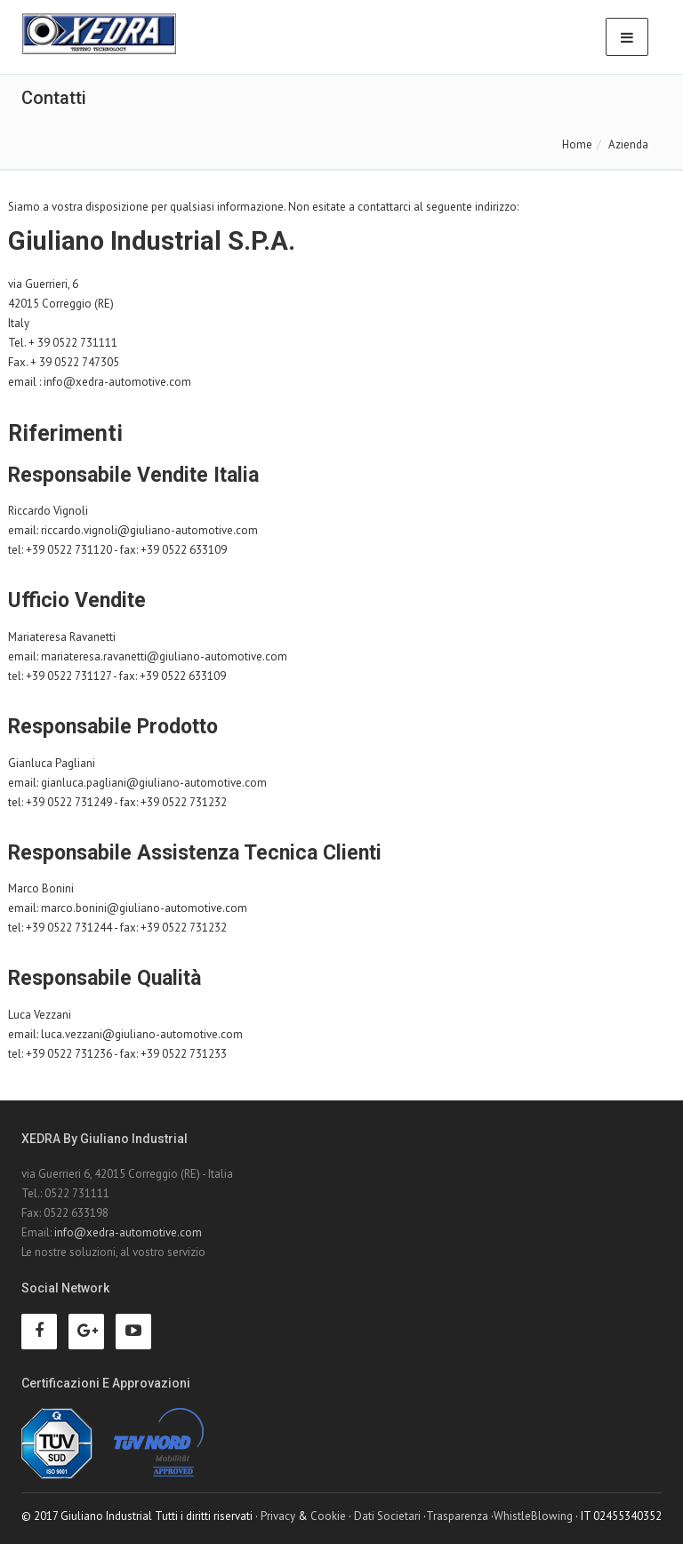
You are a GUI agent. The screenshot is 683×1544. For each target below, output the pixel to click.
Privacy (278, 1516)
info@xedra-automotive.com (117, 381)
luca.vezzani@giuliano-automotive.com (142, 1034)
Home (577, 144)
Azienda (628, 144)
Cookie (328, 1516)
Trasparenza (457, 1516)
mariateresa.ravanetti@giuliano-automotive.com (164, 656)
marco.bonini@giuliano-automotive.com (144, 908)
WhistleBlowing (533, 1516)
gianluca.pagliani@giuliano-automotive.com (154, 782)
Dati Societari (387, 1516)
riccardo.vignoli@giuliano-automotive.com (149, 530)
